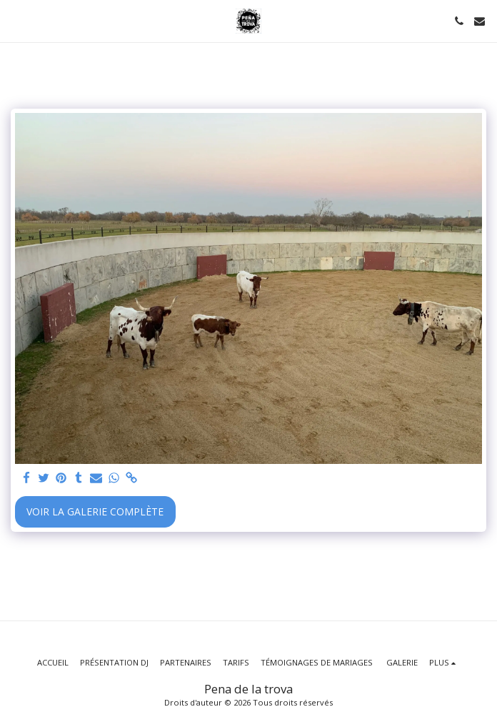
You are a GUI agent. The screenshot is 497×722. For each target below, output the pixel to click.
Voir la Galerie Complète (95, 511)
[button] (16, 20)
